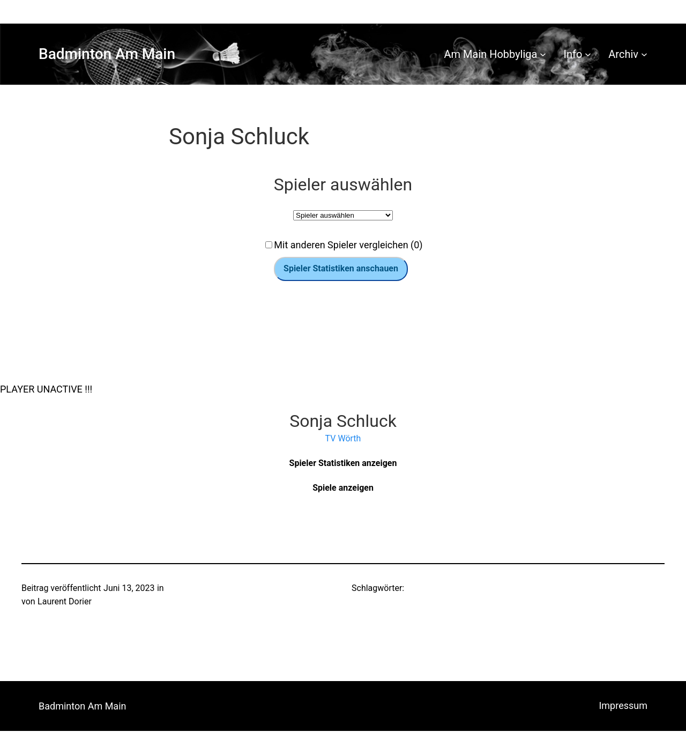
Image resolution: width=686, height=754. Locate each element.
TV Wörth (343, 438)
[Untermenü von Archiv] (644, 54)
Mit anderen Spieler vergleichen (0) (348, 244)
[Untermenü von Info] (588, 54)
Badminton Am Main (107, 54)
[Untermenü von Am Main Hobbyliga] (543, 54)
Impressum (623, 705)
